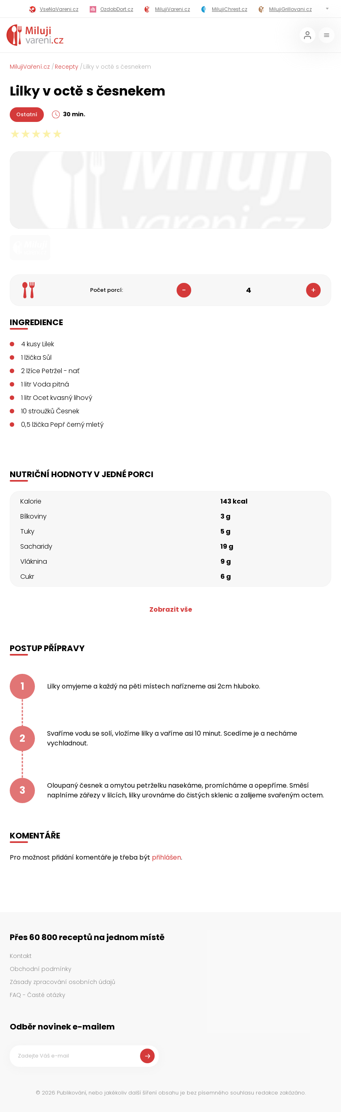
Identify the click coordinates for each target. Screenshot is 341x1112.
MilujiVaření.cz (30, 67)
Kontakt (21, 956)
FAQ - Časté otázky (37, 995)
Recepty (66, 67)
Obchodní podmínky (40, 969)
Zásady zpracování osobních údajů (62, 982)
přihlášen (166, 857)
